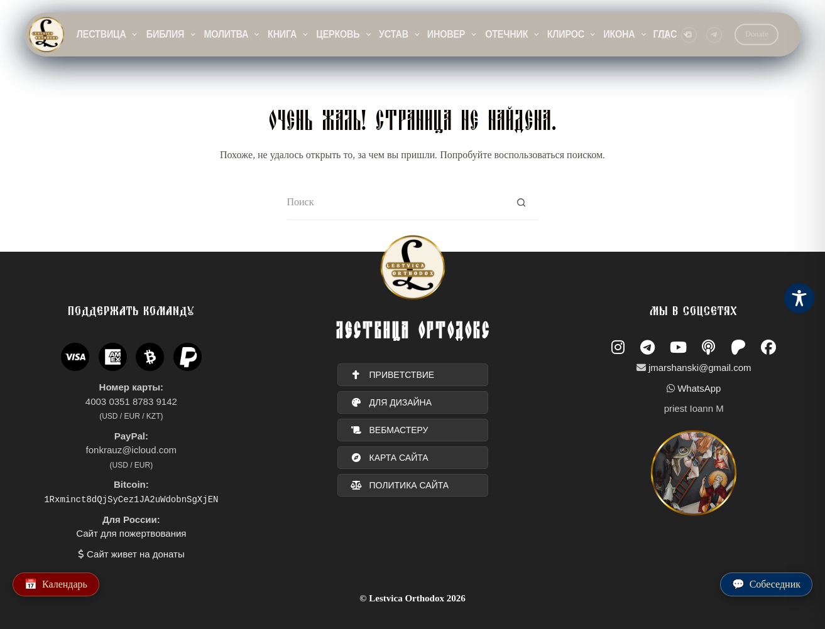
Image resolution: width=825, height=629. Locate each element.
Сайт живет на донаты (136, 553)
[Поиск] (664, 35)
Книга (288, 34)
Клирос (572, 34)
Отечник (512, 34)
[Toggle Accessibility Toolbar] (799, 298)
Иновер (452, 34)
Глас (671, 34)
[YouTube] (689, 35)
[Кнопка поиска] (521, 203)
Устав (399, 34)
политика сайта (400, 485)
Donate (756, 34)
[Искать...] (395, 203)
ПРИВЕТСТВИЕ (393, 375)
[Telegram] (714, 35)
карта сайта (390, 458)
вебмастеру (390, 430)
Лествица (107, 34)
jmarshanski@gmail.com (699, 367)
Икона (626, 34)
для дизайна (391, 402)
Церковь (344, 34)
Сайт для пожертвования (131, 533)
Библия (171, 34)
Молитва (232, 34)
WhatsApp (699, 388)
